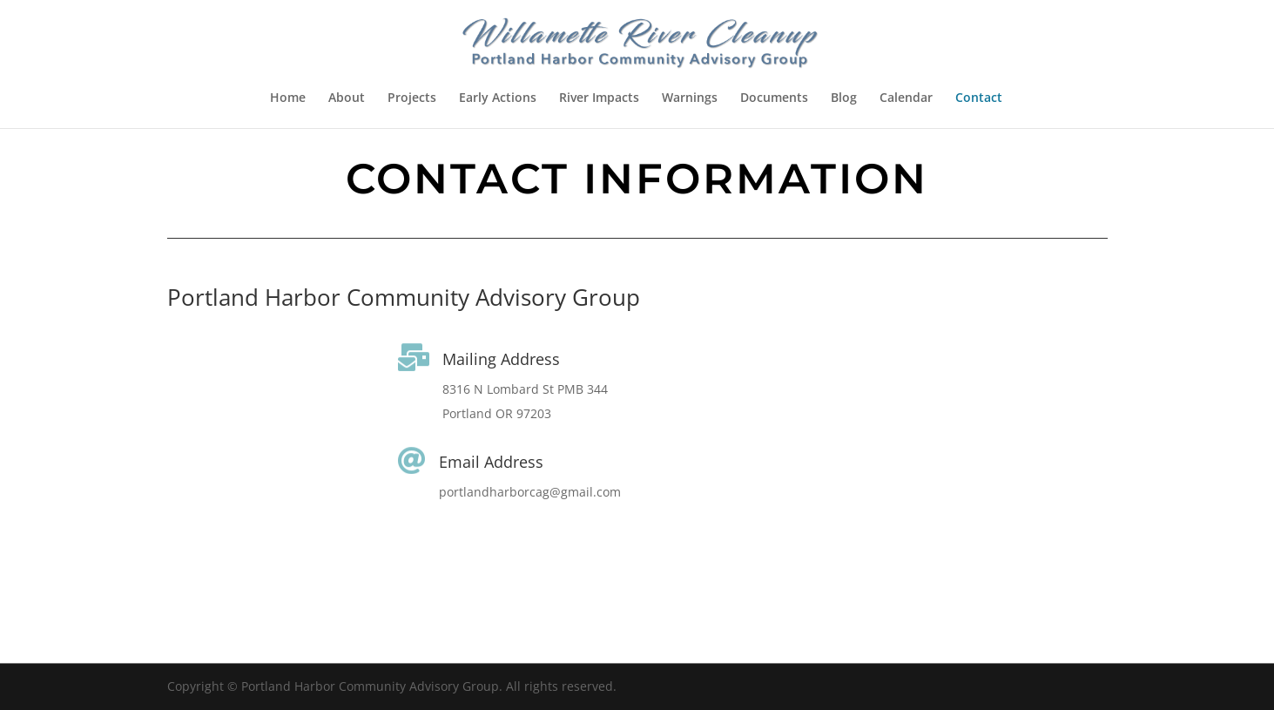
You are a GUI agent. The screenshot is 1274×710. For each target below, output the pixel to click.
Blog (844, 98)
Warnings (690, 98)
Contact (978, 98)
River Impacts (599, 98)
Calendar (906, 98)
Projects (412, 98)
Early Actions (497, 98)
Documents (774, 98)
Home (288, 98)
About (346, 98)
